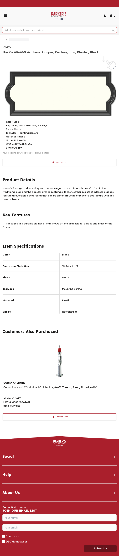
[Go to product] (59, 361)
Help (59, 474)
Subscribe (100, 548)
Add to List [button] (59, 162)
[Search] (57, 30)
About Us (59, 492)
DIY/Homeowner (16, 541)
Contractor (12, 536)
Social (59, 456)
